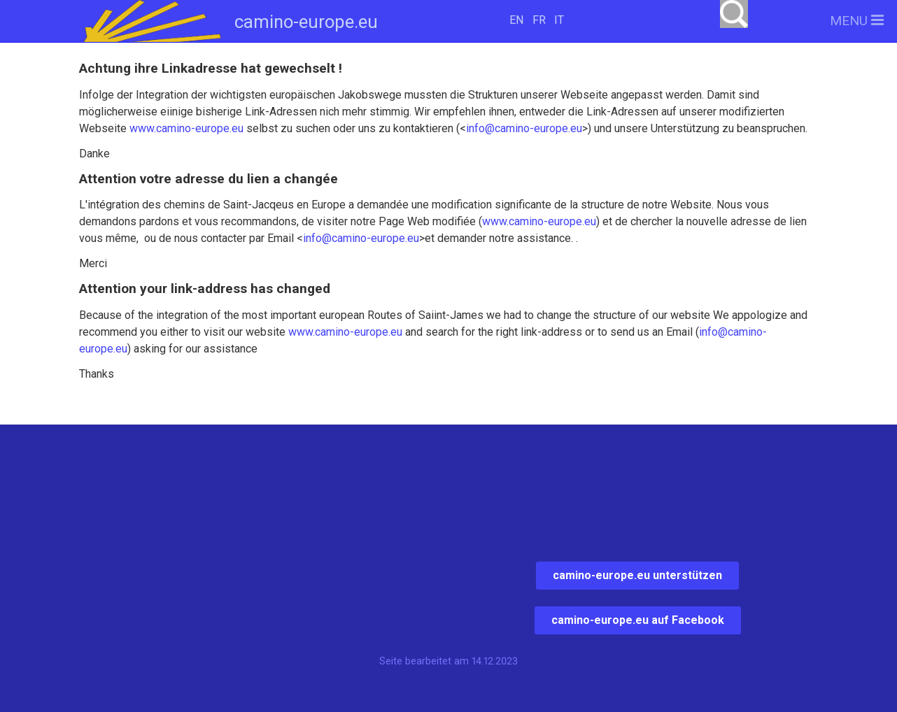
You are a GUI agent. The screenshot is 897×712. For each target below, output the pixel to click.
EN (516, 20)
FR (539, 20)
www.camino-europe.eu (186, 128)
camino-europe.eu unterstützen (637, 575)
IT (559, 20)
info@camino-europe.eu (524, 128)
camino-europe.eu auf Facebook (637, 620)
